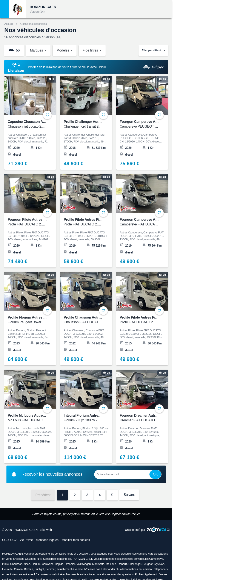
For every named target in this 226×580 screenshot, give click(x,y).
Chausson (16, 564)
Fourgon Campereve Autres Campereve (151, 124)
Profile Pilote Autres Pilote (84, 222)
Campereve (156, 558)
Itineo (27, 564)
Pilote (5, 564)
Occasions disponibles (33, 23)
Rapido (59, 564)
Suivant (129, 495)
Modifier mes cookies (75, 540)
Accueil (8, 23)
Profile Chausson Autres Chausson (91, 320)
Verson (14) (37, 11)
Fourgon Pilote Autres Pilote (30, 222)
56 (14, 50)
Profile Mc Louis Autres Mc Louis (34, 418)
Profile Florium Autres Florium (31, 320)
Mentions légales (47, 540)
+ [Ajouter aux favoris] (47, 115)
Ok (155, 474)
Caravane (48, 564)
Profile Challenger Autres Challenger (92, 124)
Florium (36, 564)
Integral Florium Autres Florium (88, 418)
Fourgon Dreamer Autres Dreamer (146, 418)
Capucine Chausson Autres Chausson (38, 124)
